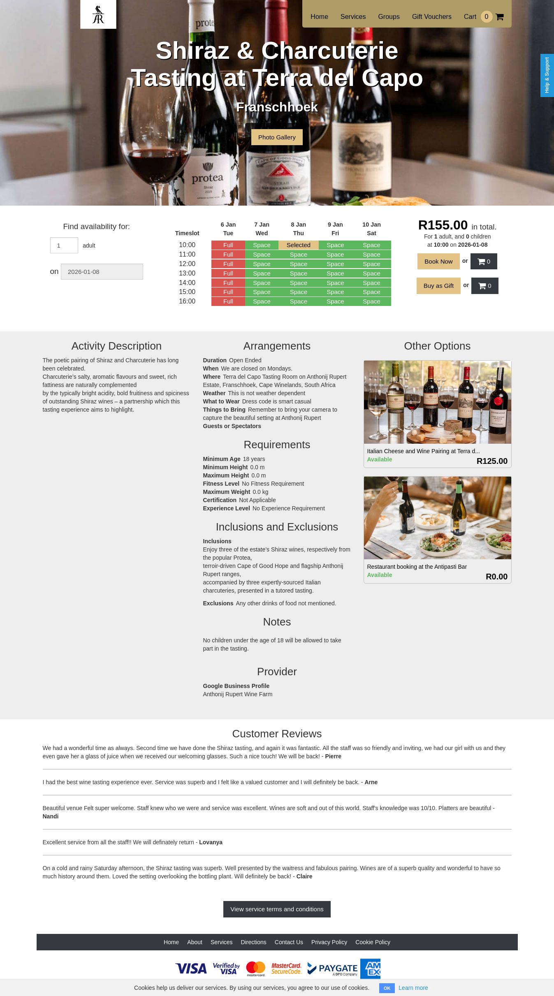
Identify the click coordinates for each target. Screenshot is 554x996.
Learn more (413, 987)
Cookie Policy (372, 942)
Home (319, 16)
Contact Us (289, 942)
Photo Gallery (277, 137)
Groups (388, 16)
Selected (299, 244)
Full (228, 244)
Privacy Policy (329, 942)
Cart (483, 17)
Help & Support (547, 75)
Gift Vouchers (432, 16)
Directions (254, 942)
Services (353, 16)
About (194, 942)
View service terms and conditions (277, 909)
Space (262, 244)
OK (387, 988)
